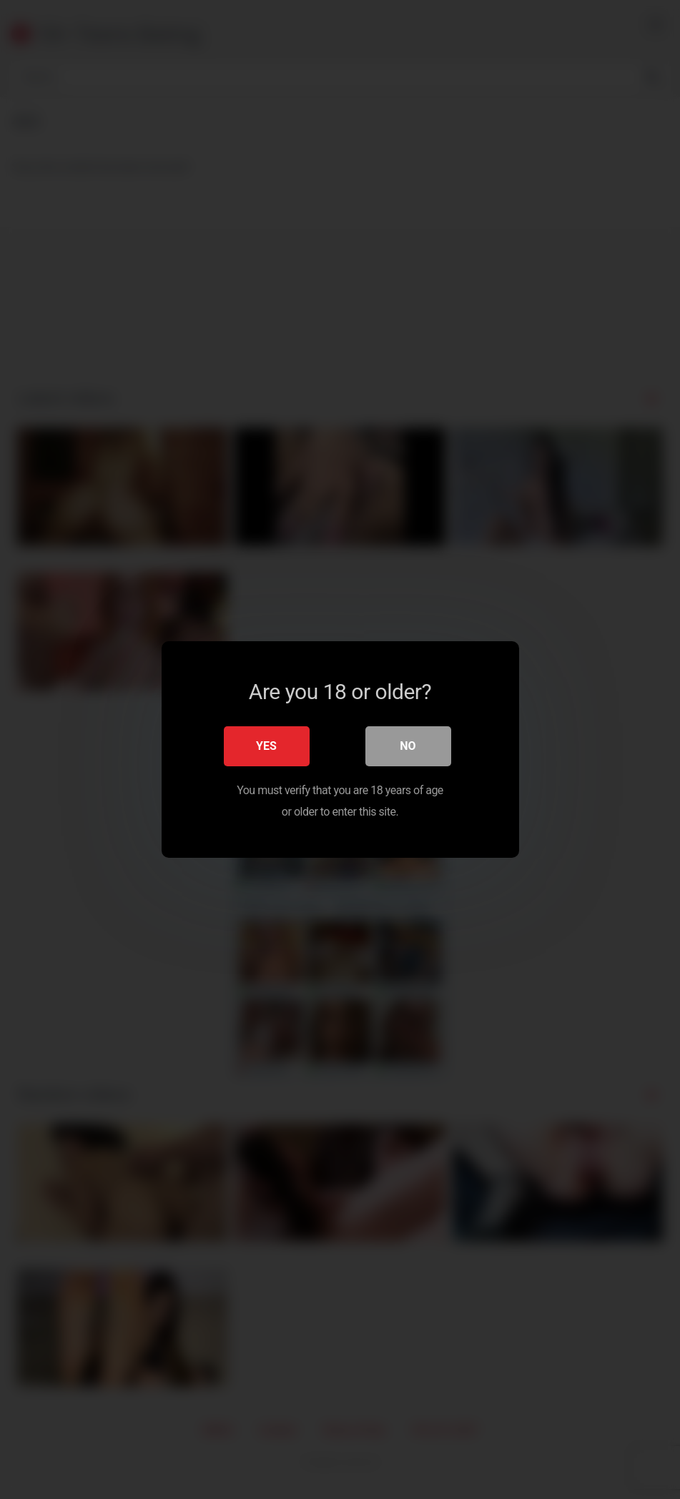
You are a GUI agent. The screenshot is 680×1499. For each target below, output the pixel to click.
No (407, 746)
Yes (266, 746)
